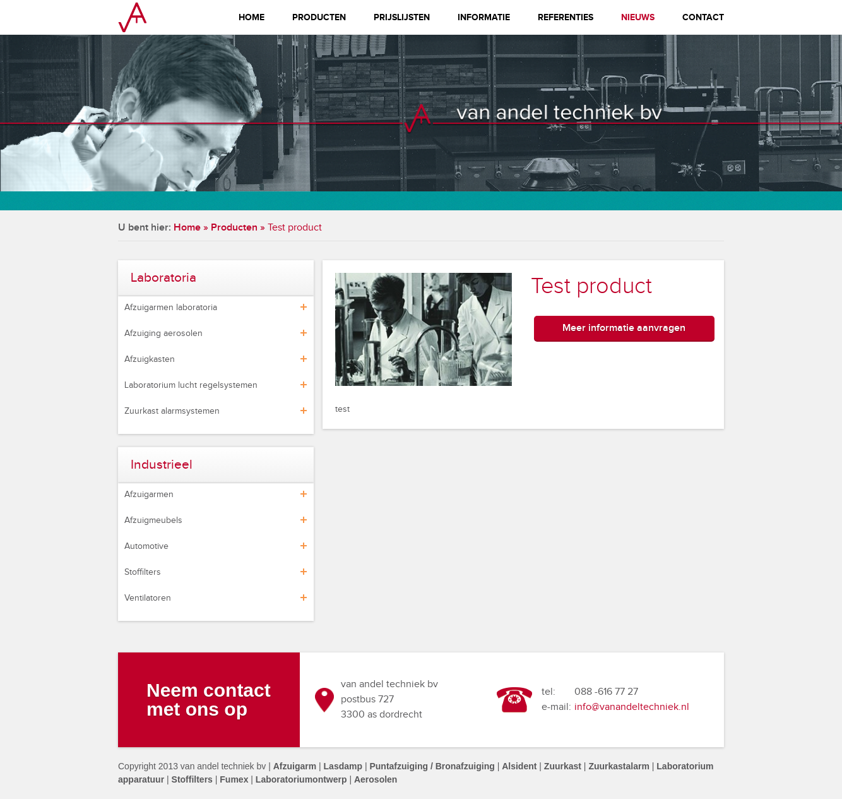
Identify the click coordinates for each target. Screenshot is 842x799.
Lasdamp (343, 766)
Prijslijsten (402, 17)
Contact (703, 17)
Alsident (519, 766)
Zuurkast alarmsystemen (172, 411)
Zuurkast (562, 766)
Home (251, 17)
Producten (319, 17)
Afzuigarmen (149, 495)
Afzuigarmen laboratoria (170, 308)
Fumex (234, 779)
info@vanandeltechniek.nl (631, 707)
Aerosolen (375, 779)
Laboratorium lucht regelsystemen (191, 385)
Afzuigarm (294, 766)
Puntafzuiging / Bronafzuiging (431, 766)
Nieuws (638, 17)
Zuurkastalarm (618, 766)
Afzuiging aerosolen (163, 333)
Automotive (146, 546)
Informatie (484, 17)
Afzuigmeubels (153, 520)
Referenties (565, 17)
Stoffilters (142, 572)
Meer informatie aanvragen (623, 328)
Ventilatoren (147, 598)
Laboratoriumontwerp (301, 779)
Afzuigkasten (149, 359)
